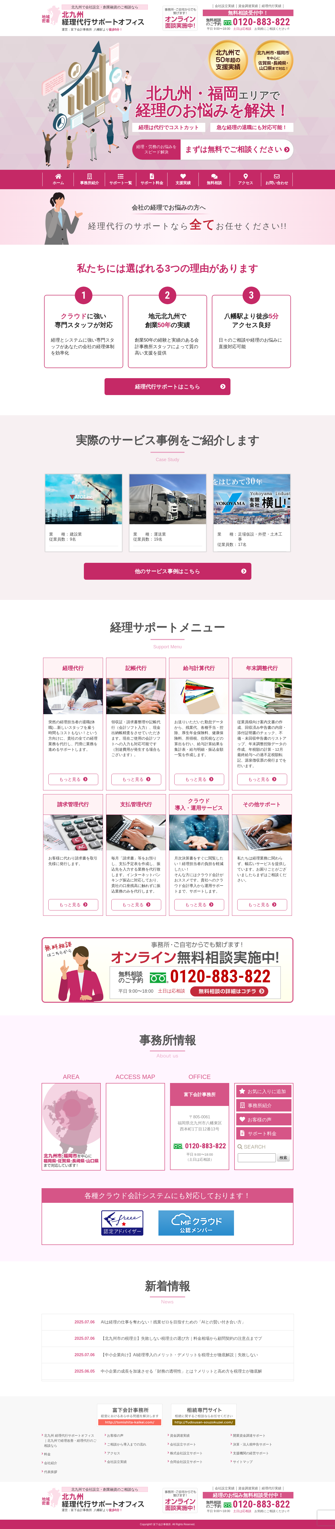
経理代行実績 (271, 6)
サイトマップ (243, 1462)
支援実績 (183, 179)
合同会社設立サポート (186, 1462)
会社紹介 (50, 1463)
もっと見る (70, 779)
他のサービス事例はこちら (167, 571)
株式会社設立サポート (186, 1453)
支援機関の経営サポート (251, 1453)
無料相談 (214, 179)
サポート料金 (152, 179)
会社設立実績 (224, 6)
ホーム (58, 179)
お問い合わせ (276, 179)
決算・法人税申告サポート (252, 1444)
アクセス (245, 179)
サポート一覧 (120, 179)
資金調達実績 (248, 6)
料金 (47, 1454)
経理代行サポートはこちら (167, 387)
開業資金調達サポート (249, 1435)
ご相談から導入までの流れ (126, 1444)
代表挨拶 (50, 1472)
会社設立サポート (183, 1444)
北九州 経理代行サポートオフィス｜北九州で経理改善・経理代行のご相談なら (70, 1441)
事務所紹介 (89, 179)
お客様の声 (115, 1435)
